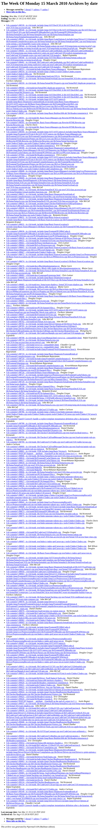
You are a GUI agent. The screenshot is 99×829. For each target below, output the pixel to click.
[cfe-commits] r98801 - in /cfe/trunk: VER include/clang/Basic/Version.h (36, 451)
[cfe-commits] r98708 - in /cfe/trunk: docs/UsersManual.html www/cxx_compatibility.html (44, 338)
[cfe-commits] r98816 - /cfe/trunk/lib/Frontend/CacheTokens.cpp (33, 458)
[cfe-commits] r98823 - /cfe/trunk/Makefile (24, 470)
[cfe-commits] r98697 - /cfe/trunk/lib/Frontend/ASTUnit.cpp (31, 315)
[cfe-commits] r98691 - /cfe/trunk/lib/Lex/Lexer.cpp (28, 301)
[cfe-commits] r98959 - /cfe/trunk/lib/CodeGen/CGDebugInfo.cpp (33, 572)
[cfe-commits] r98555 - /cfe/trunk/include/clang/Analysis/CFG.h (33, 76)
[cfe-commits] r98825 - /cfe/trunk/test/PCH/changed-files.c (31, 474)
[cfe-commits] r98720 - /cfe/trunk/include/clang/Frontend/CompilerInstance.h (38, 359)
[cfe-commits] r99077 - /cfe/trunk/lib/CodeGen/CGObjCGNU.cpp (33, 771)
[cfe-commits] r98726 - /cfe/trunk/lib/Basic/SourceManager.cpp (32, 372)
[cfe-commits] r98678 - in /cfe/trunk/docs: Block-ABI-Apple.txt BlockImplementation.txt (43, 268)
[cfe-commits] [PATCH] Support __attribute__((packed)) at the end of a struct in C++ (41, 453)
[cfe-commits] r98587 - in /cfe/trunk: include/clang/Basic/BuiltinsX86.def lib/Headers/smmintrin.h (47, 113)
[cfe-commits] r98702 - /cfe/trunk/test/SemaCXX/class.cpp (31, 321)
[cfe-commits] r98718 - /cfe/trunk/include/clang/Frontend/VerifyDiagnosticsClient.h (41, 349)
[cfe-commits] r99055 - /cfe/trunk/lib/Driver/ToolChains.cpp (31, 757)
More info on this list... (16, 12)
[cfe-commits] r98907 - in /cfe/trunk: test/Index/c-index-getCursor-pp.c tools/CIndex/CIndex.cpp (46, 541)
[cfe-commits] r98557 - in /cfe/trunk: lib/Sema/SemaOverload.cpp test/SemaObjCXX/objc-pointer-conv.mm (51, 78)
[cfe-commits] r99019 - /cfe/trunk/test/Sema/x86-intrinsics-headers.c (34, 680)
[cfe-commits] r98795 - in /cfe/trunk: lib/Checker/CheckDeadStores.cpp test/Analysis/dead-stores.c (47, 433)
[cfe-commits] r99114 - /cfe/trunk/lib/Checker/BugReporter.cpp (32, 782)
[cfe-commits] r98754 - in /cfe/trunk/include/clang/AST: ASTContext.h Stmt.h (39, 396)
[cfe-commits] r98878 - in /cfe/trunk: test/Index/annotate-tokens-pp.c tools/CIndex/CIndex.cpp (45, 523)
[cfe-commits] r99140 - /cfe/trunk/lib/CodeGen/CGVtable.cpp (32, 789)
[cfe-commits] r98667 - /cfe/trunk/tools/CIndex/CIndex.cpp (31, 252)
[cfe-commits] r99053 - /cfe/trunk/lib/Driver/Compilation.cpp (32, 747)
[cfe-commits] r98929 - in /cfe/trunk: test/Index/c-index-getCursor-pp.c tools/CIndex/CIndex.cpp (46, 546)
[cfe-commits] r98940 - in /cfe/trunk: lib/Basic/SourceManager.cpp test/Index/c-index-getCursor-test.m (49, 553)
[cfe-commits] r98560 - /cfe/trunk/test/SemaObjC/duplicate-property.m (35, 88)
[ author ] (45, 9)
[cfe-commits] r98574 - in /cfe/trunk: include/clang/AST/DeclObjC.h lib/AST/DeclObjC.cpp (44, 97)
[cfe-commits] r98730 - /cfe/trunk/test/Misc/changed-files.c (31, 386)
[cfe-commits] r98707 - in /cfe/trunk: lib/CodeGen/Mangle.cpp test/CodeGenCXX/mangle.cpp (45, 333)
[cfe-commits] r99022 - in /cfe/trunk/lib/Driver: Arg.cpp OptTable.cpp (35, 687)
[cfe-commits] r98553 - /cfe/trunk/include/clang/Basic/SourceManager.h (36, 69)
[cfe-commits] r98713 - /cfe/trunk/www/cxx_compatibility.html (32, 345)
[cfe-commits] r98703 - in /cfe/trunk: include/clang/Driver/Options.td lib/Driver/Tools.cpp (43, 324)
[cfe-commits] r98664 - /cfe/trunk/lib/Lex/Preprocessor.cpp (31, 245)
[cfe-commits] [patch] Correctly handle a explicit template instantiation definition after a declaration (47, 419)
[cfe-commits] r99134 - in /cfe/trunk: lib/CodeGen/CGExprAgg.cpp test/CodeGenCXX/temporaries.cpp (49, 784)
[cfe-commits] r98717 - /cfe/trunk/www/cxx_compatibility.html (32, 347)
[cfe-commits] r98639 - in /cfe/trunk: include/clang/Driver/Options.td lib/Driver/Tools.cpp (43, 238)
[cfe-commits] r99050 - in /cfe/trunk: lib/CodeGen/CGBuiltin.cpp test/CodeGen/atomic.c (43, 736)
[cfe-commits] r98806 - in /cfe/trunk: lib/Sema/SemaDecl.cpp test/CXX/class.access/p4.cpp (44, 456)
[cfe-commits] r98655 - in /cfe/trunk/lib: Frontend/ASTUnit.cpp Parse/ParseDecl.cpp (41, 240)
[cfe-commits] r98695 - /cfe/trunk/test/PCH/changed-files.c (31, 308)
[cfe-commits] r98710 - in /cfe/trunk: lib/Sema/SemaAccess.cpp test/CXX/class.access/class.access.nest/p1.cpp (32, 341)
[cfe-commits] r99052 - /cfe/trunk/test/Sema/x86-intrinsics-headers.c (34, 743)
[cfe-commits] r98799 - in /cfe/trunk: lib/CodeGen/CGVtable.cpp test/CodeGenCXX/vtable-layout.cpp (49, 442)
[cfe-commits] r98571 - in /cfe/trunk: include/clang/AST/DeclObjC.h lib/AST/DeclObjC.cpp (44, 95)
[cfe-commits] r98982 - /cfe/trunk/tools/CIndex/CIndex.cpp (31, 620)
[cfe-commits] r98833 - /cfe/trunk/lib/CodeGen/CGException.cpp (33, 484)
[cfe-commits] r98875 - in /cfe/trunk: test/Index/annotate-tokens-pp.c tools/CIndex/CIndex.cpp (45, 516)
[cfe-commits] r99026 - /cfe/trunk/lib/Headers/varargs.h (29, 699)
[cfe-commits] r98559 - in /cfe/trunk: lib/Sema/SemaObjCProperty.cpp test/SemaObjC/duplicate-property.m (51, 83)
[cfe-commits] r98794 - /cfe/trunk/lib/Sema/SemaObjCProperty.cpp (34, 430)
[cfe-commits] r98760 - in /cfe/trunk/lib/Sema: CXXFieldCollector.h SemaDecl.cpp (41, 398)
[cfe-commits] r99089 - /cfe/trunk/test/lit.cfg (24, 780)
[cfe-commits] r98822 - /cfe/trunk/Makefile (24, 467)
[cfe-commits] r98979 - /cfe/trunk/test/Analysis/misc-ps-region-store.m (35, 611)
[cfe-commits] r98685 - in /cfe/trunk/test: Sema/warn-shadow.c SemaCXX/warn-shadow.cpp (44, 284)
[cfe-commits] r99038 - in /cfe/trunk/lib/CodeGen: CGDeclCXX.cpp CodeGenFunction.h (43, 708)
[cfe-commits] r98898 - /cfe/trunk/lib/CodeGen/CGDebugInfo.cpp (33, 532)
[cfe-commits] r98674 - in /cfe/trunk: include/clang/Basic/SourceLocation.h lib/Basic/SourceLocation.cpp (50, 261)
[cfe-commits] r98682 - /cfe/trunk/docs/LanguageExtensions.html (33, 275)
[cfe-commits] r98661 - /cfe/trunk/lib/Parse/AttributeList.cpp (31, 243)
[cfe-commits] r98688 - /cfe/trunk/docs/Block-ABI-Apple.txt (31, 287)
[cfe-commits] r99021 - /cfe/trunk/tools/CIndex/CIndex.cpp (31, 685)
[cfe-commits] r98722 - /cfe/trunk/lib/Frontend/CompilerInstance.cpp (35, 365)
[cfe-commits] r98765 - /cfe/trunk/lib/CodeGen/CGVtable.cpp (32, 409)
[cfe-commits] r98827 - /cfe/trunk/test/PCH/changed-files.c (31, 481)
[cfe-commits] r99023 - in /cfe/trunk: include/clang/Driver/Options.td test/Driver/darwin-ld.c (44, 690)
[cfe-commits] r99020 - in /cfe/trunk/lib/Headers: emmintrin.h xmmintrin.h (37, 683)
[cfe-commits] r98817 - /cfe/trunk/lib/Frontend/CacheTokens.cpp (33, 460)
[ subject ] (36, 9)
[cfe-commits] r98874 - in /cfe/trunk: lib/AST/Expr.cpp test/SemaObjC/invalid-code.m (42, 514)
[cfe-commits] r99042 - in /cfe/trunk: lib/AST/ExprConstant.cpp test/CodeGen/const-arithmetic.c (46, 731)
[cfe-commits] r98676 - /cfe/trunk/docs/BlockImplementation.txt (33, 266)
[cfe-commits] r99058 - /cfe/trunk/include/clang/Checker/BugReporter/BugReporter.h (41, 759)
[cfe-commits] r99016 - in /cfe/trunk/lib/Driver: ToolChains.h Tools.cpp (36, 678)
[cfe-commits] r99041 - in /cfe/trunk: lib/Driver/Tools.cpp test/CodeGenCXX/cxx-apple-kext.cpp (46, 727)
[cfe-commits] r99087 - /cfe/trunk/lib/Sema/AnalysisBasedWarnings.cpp (36, 778)
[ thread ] (28, 9)
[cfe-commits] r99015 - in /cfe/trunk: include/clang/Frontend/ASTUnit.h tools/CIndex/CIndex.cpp (47, 673)
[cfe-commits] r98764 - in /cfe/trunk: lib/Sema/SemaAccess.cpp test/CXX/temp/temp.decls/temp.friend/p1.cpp (52, 405)
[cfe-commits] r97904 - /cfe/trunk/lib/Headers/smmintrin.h (30, 146)
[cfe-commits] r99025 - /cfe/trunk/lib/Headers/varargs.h (29, 697)
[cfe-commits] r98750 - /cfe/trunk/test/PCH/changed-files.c (31, 393)
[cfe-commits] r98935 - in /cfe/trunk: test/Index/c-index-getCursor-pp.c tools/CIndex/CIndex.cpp (46, 548)
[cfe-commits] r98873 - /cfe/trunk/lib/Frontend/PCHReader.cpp (32, 511)
